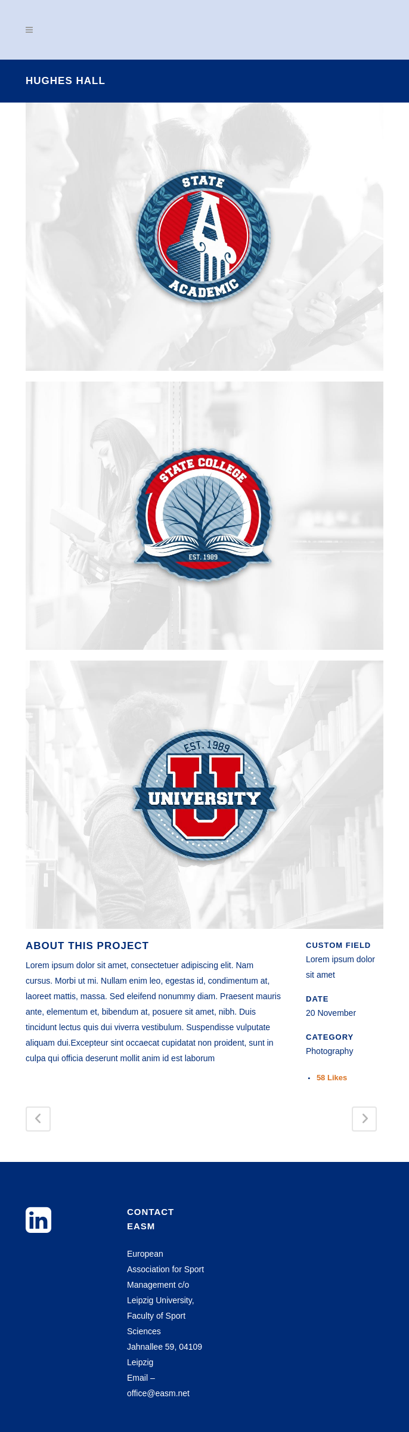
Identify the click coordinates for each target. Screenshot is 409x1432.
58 (332, 1077)
